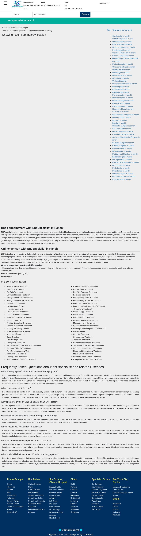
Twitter (115, 506)
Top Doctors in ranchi (119, 30)
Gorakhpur (74, 512)
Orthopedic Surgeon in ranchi (124, 84)
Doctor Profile (55, 487)
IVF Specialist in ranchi (121, 129)
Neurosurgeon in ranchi (122, 75)
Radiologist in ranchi (120, 92)
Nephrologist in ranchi (121, 70)
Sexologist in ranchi (120, 112)
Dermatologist (97, 498)
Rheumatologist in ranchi (122, 174)
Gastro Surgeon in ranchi (122, 131)
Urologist (95, 504)
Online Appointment (36, 509)
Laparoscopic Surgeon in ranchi (125, 115)
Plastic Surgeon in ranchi (122, 39)
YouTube (116, 515)
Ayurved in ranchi (119, 120)
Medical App (33, 492)
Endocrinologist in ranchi (122, 64)
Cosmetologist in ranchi (122, 148)
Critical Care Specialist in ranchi (125, 162)
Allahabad (74, 509)
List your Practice (56, 490)
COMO (52, 498)
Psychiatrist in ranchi (121, 89)
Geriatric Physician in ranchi (123, 53)
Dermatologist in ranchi (121, 42)
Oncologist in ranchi (120, 78)
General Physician (99, 490)
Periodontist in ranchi (121, 171)
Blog (9, 492)
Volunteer (11, 498)
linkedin (116, 509)
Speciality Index (34, 504)
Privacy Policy (13, 501)
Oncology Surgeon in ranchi (123, 176)
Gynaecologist (97, 495)
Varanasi (74, 506)
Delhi (72, 484)
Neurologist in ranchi (120, 72)
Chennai (74, 490)
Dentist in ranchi (119, 123)
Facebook (117, 504)
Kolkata (73, 492)
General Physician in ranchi (123, 47)
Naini (30, 487)
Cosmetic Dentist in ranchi (123, 134)
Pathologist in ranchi (120, 87)
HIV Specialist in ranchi (122, 160)
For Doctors (105, 3)
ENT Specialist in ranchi (122, 44)
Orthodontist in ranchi (121, 165)
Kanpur (73, 504)
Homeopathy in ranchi (121, 117)
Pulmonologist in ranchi (122, 95)
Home (9, 484)
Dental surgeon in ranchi (122, 98)
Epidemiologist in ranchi (122, 157)
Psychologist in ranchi (121, 50)
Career (10, 490)
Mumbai (73, 487)
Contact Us (11, 495)
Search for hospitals (36, 501)
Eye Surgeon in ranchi (121, 179)
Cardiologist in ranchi (121, 36)
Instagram (117, 512)
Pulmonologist (97, 506)
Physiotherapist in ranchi (122, 106)
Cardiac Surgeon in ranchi (123, 146)
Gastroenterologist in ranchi (123, 67)
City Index (32, 506)
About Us (11, 487)
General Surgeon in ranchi (123, 56)
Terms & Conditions (15, 506)
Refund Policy (13, 504)
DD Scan (53, 504)
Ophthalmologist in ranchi (122, 101)
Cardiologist (96, 484)
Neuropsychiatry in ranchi (122, 109)
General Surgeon (99, 492)
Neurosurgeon (97, 487)
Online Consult (34, 484)
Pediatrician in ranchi (121, 103)
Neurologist (96, 509)
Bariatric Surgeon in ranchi (123, 143)
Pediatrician (96, 501)
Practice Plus (54, 495)
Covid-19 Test (34, 490)
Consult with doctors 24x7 (32, 6)
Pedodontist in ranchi (121, 168)
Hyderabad (75, 498)
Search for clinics (35, 498)
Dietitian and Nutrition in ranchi (125, 154)
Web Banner (54, 507)
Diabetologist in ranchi (121, 151)
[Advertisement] (70, 205)
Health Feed (54, 518)
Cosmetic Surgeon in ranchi (123, 126)
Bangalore (74, 495)
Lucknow (74, 501)
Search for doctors (36, 495)
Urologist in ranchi (119, 81)
